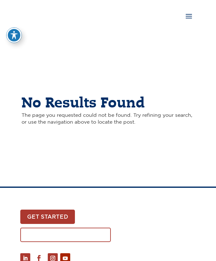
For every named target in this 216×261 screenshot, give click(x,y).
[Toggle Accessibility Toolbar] (14, 29)
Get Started (47, 216)
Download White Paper (66, 234)
